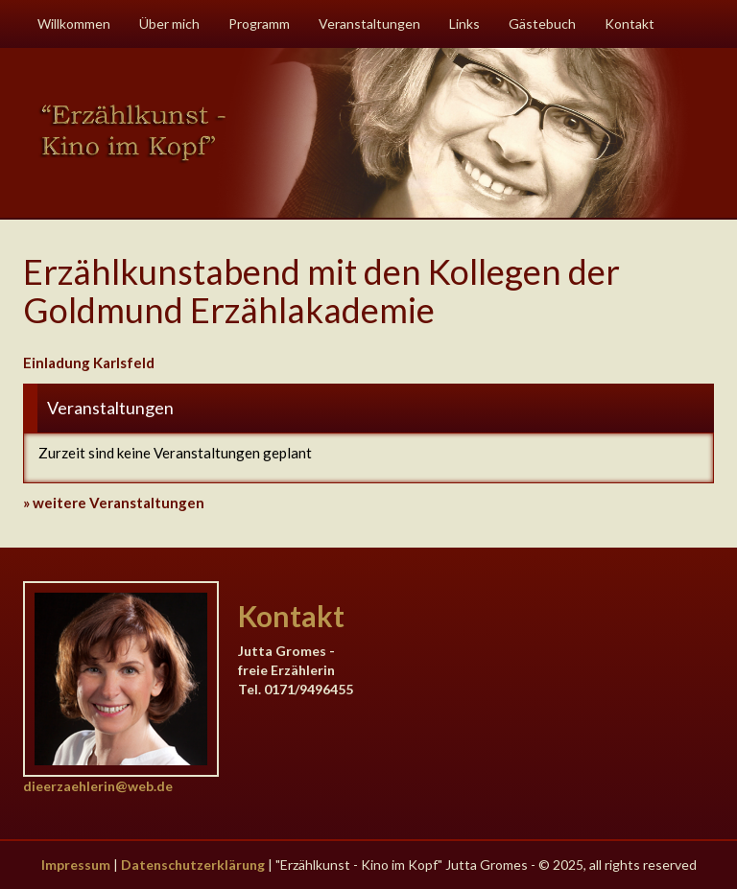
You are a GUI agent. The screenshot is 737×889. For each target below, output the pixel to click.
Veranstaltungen (369, 23)
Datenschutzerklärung (193, 864)
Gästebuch (542, 23)
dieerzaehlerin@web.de (98, 786)
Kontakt (629, 23)
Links (464, 23)
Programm (259, 23)
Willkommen (73, 23)
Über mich (169, 23)
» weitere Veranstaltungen (113, 502)
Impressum (75, 864)
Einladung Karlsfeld (89, 362)
